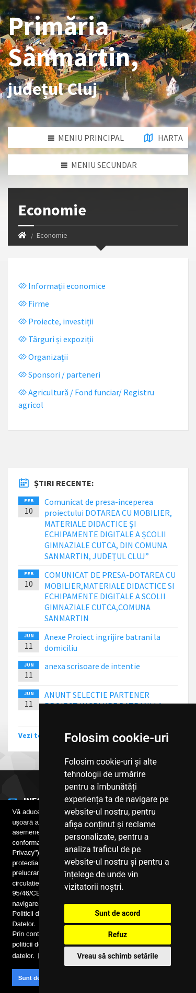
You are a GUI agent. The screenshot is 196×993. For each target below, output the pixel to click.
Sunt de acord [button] (38, 977)
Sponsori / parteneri (59, 374)
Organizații (43, 357)
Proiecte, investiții (56, 321)
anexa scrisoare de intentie (92, 666)
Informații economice (62, 286)
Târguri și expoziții (56, 339)
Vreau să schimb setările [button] (117, 956)
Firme (33, 303)
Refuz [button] (118, 934)
